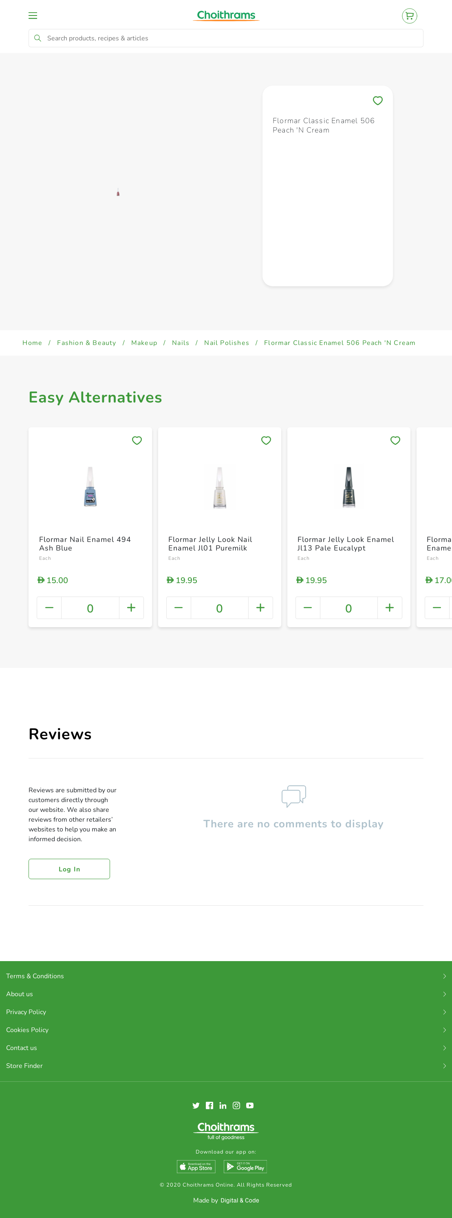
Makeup (144, 342)
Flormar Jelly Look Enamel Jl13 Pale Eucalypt (346, 544)
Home (32, 342)
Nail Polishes (226, 342)
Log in (70, 869)
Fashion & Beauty (86, 342)
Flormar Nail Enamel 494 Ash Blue (85, 544)
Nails (181, 342)
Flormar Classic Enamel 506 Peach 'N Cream (340, 342)
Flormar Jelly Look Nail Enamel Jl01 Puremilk (210, 544)
